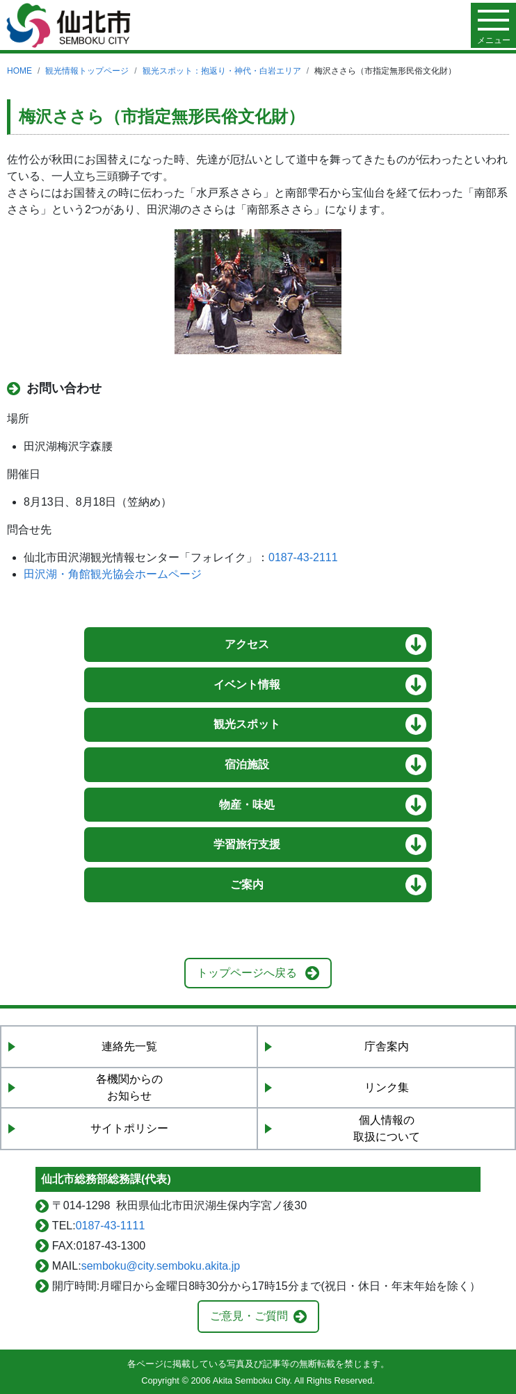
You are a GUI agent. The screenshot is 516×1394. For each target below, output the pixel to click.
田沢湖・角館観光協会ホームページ (113, 574)
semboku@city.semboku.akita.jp (160, 1266)
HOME (19, 71)
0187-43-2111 (303, 557)
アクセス (247, 644)
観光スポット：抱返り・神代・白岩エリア (222, 71)
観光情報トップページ (87, 71)
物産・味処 (247, 805)
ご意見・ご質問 (249, 1316)
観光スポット (246, 724)
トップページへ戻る (247, 973)
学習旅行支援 (246, 844)
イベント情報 (246, 684)
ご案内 (247, 884)
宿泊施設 (247, 764)
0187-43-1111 (110, 1225)
